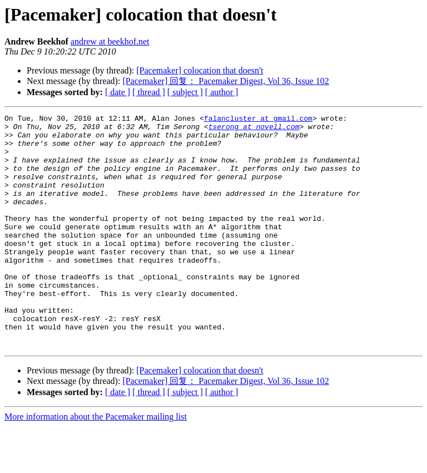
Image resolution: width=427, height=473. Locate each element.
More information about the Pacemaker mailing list (95, 463)
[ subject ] (185, 92)
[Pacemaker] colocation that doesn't (199, 70)
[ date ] (117, 92)
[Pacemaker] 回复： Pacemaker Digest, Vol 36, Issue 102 (225, 81)
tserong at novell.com (254, 130)
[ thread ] (148, 92)
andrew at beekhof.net (110, 41)
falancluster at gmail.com (258, 120)
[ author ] (222, 92)
